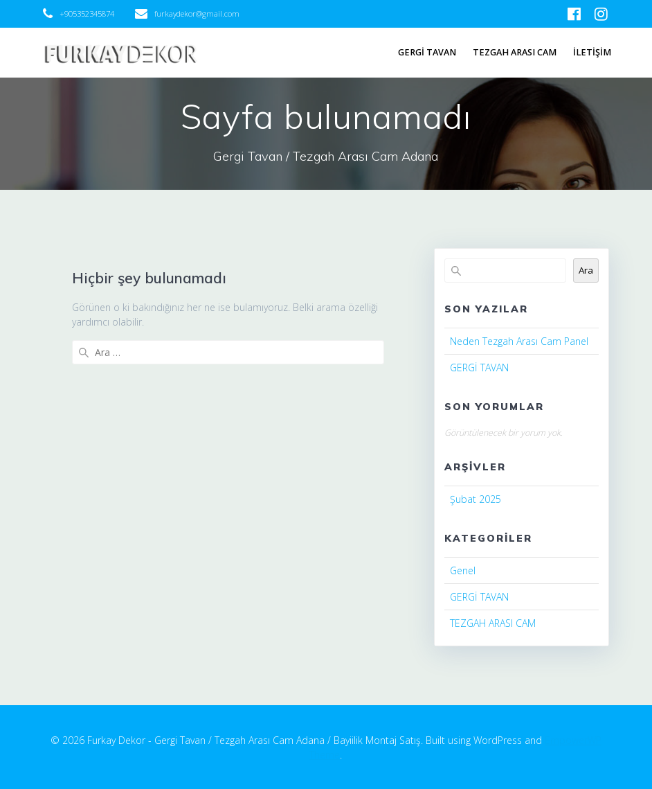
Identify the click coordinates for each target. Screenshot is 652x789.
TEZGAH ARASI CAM (514, 52)
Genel (463, 570)
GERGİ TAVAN (427, 52)
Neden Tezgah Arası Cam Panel (519, 341)
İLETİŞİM (592, 52)
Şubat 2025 (475, 499)
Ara (586, 270)
